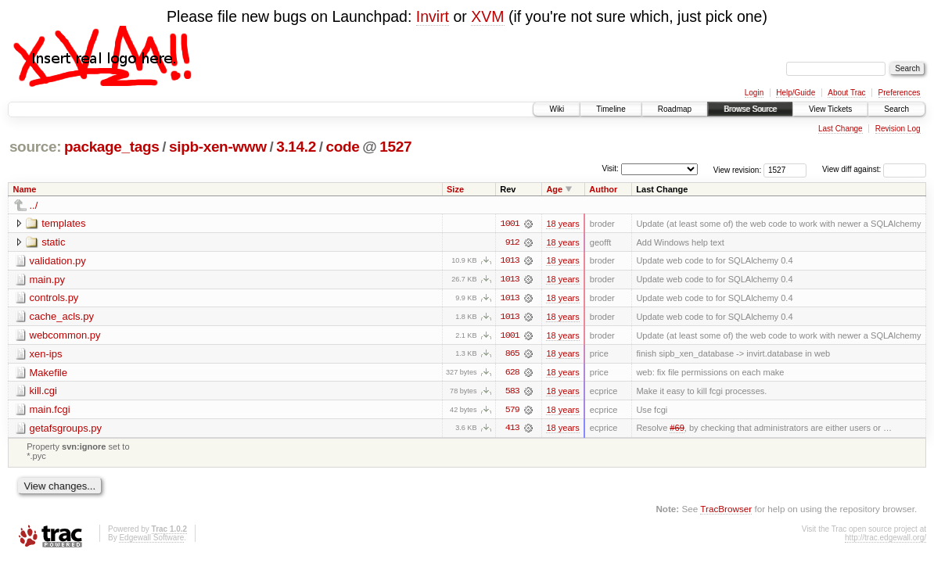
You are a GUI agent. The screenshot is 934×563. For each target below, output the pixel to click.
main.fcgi (50, 411)
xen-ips (46, 354)
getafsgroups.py (66, 430)
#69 (677, 430)
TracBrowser (726, 510)
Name (25, 189)
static (53, 242)
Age (554, 189)
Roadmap (675, 109)
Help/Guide (795, 92)
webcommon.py (65, 336)
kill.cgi (43, 392)
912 (512, 242)
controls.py (54, 298)
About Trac (846, 92)
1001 (510, 223)
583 (512, 392)
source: (35, 146)
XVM (487, 16)
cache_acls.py (62, 317)
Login (754, 92)
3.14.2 (296, 146)
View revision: (737, 169)
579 (512, 411)
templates (63, 223)
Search (896, 109)
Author (603, 189)
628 (512, 374)
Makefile (48, 373)
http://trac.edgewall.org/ (885, 540)
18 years (562, 223)
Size (455, 189)
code (342, 146)
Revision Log (898, 128)
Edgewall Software (151, 540)
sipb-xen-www (218, 146)
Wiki (556, 109)
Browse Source (750, 109)
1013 (510, 261)
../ (34, 205)
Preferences (899, 92)
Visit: (610, 168)
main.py (48, 279)
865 (512, 355)
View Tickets (830, 109)
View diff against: (874, 169)
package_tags (112, 146)
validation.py (58, 261)
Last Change (840, 128)
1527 (395, 146)
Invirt (432, 16)
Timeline (610, 109)
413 (512, 430)
